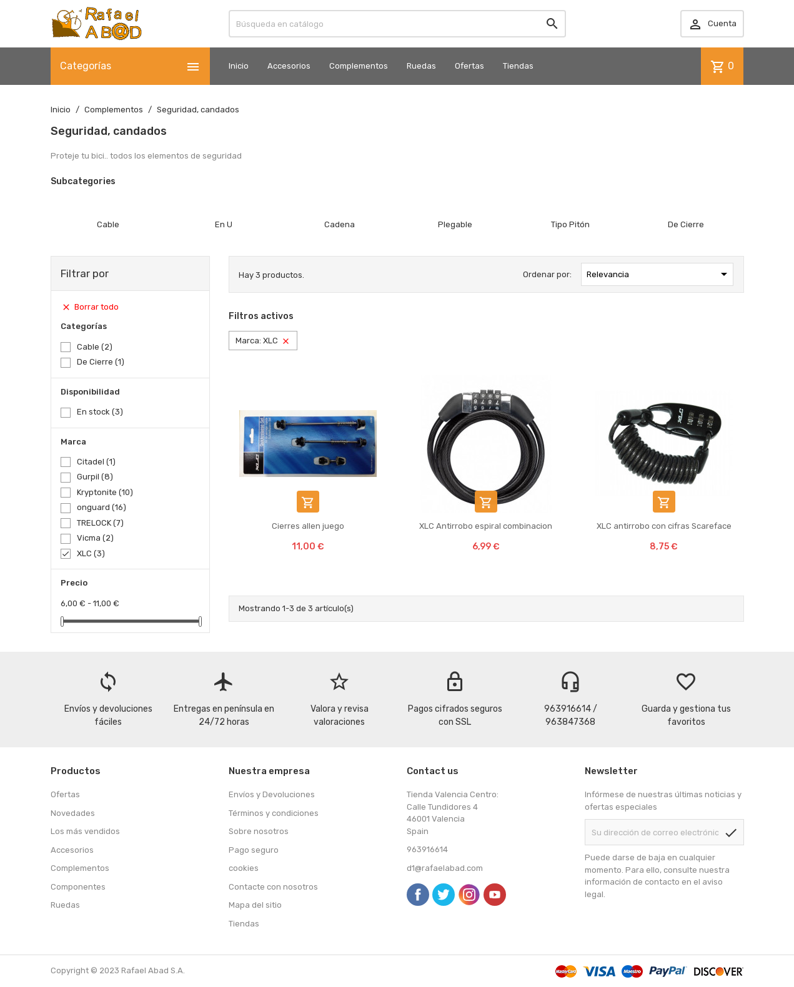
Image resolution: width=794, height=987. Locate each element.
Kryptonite (105, 492)
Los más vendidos (85, 831)
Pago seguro (254, 850)
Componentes (78, 886)
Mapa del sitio (255, 905)
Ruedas (421, 66)
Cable (94, 346)
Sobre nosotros (259, 831)
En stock (100, 411)
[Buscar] (397, 23)
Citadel (96, 461)
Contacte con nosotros (273, 886)
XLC (91, 553)
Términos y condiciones (274, 813)
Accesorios (288, 66)
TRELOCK (100, 523)
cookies (244, 868)
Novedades (73, 813)
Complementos (358, 66)
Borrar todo (90, 307)
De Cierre (100, 361)
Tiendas (518, 66)
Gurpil (95, 476)
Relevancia (659, 274)
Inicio (239, 66)
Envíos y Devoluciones (272, 794)
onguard (101, 507)
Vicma (95, 538)
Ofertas (469, 66)
